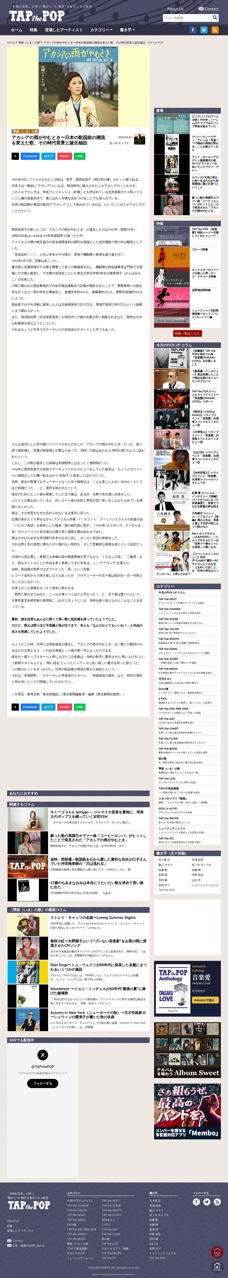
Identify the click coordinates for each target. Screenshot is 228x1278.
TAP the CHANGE (189, 611)
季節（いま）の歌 (29, 43)
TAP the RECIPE (189, 817)
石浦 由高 (197, 856)
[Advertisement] (78, 753)
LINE (80, 157)
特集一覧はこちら (187, 335)
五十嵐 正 (164, 856)
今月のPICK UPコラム (172, 593)
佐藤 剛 (163, 866)
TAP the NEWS (189, 670)
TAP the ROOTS (189, 640)
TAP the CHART (189, 729)
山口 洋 (196, 876)
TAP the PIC (189, 837)
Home (11, 43)
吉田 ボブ (164, 881)
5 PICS (189, 699)
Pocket (64, 157)
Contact (212, 8)
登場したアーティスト (64, 31)
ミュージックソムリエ (189, 827)
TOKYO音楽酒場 (189, 787)
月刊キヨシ (189, 679)
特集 (33, 31)
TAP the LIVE (189, 778)
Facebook (30, 157)
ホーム (16, 31)
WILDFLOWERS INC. (103, 1260)
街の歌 (189, 758)
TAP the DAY (189, 719)
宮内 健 (163, 876)
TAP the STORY (189, 660)
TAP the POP (166, 885)
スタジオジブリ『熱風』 (189, 797)
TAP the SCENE (189, 620)
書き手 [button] (125, 31)
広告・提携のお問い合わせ (29, 1240)
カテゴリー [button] (99, 31)
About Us (175, 8)
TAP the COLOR (189, 630)
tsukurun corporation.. (125, 1267)
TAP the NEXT (189, 601)
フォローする (42, 1079)
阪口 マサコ (166, 861)
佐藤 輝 (196, 866)
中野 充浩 (197, 871)
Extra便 (189, 689)
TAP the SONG (189, 650)
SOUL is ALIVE (189, 807)
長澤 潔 (163, 871)
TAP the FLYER (189, 738)
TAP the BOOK (189, 748)
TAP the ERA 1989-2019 (189, 709)
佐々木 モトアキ (119, 144)
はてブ (48, 157)
